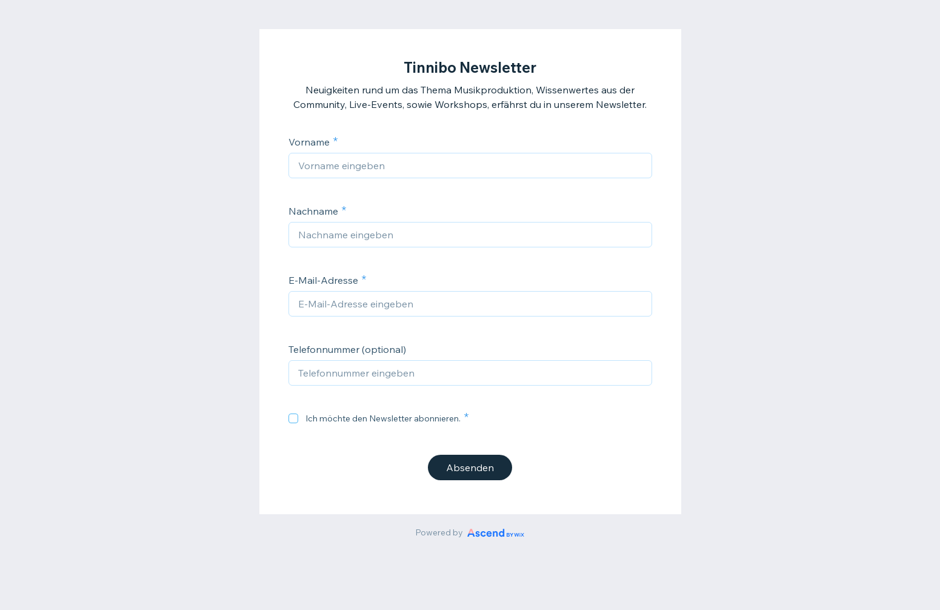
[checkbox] (293, 418)
